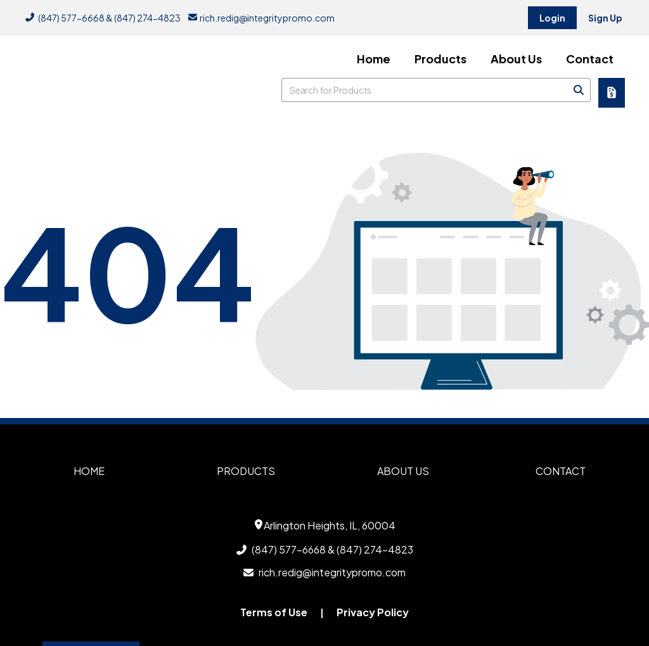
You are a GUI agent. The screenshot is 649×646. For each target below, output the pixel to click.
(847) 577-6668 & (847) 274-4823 (103, 17)
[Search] (578, 90)
